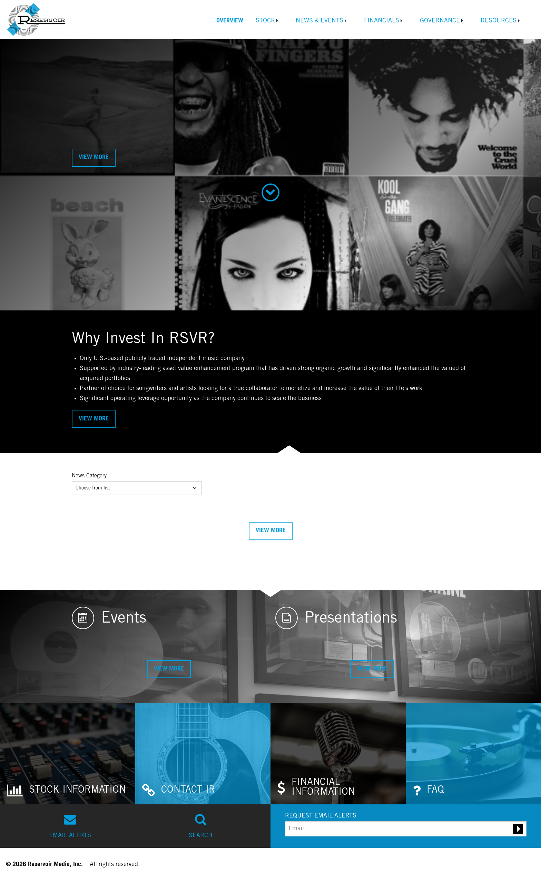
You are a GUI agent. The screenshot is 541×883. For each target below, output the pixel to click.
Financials (381, 21)
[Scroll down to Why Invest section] (270, 192)
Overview (229, 21)
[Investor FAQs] (473, 753)
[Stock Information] (67, 753)
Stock (265, 21)
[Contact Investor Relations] (202, 753)
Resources (499, 21)
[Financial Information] (338, 753)
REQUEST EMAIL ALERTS (320, 816)
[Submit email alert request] (518, 829)
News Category (89, 476)
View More (94, 158)
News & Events (319, 21)
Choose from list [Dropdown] (137, 488)
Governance (440, 21)
